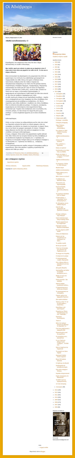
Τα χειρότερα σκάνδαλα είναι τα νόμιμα (62, 194)
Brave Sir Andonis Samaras (61, 359)
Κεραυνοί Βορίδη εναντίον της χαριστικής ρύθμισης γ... (62, 189)
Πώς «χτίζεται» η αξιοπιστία (60, 144)
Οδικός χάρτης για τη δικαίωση (61, 173)
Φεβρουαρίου (60, 118)
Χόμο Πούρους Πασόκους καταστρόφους (60, 126)
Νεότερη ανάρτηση (11, 165)
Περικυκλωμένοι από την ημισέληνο (61, 333)
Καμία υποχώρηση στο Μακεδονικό (62, 376)
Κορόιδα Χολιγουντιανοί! (62, 373)
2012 (56, 392)
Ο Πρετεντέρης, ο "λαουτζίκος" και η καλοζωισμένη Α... (61, 199)
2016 (56, 86)
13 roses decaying (61, 384)
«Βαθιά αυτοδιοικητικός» (62, 170)
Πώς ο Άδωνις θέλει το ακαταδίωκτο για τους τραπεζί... (62, 264)
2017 (56, 84)
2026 (56, 62)
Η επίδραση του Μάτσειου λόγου (61, 179)
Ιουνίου (58, 108)
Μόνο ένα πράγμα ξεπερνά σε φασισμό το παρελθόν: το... (62, 324)
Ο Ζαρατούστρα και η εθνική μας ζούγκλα (62, 288)
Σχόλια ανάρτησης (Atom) (20, 168)
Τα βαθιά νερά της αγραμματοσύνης (61, 380)
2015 (56, 89)
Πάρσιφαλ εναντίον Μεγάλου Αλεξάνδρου (62, 226)
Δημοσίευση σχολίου (13, 162)
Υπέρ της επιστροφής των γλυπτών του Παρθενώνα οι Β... (62, 249)
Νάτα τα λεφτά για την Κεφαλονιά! (62, 348)
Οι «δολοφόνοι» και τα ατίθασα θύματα (62, 203)
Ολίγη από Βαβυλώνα (62, 234)
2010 (56, 397)
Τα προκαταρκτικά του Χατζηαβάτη (62, 292)
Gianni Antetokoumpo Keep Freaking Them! (62, 218)
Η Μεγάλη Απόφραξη (62, 122)
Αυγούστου (59, 103)
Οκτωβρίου (59, 98)
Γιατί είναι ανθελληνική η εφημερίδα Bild (62, 329)
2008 (56, 402)
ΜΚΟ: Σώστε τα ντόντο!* (62, 176)
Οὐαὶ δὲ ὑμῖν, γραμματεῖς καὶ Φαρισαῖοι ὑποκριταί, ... (62, 209)
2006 (56, 407)
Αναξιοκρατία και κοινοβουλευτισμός (61, 366)
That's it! (58, 320)
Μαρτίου (58, 115)
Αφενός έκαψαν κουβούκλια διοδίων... (62, 284)
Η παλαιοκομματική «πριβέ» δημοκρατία (62, 259)
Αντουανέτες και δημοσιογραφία (60, 183)
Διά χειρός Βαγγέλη (61, 267)
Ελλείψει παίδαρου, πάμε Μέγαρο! (61, 214)
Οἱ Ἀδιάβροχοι (19, 6)
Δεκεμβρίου (59, 93)
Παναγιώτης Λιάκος (60, 54)
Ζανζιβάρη (25, 154)
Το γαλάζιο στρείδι (61, 243)
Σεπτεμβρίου (60, 101)
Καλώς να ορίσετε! (61, 148)
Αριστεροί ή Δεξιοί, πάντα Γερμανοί (61, 356)
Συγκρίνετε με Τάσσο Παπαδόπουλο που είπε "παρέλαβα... (62, 313)
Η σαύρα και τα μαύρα (62, 256)
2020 (56, 77)
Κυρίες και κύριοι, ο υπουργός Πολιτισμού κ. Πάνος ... (62, 156)
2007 (56, 404)
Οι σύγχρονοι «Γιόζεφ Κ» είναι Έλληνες (62, 164)
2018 (56, 81)
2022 (56, 72)
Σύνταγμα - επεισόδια (62, 120)
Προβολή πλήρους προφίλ (60, 56)
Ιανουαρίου (59, 387)
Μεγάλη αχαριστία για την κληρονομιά (62, 222)
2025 (56, 64)
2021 (56, 74)
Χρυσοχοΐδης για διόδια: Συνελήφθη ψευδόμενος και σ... (62, 272)
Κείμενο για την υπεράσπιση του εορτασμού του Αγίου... (61, 238)
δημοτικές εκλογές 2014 (16, 154)
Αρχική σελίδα (26, 165)
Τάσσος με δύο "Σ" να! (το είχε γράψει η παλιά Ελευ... (62, 303)
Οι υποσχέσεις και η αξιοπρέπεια (61, 337)
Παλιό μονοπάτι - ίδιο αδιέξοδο (62, 280)
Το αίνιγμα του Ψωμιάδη (62, 253)
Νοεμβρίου (59, 96)
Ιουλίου (58, 106)
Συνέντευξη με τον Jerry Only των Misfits (62, 151)
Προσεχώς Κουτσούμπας (60, 317)
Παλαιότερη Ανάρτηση (42, 165)
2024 (56, 67)
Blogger (43, 451)
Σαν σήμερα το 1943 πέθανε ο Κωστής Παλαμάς (61, 132)
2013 (56, 390)
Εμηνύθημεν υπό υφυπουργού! (60, 308)
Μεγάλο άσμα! (60, 167)
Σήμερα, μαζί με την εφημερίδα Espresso (62, 296)
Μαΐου (58, 110)
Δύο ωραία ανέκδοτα (61, 299)
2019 (56, 79)
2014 (56, 91)
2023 (56, 69)
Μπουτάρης (36, 154)
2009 (56, 399)
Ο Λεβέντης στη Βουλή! (62, 363)
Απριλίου (59, 113)
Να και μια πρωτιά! (61, 245)
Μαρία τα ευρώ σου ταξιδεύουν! (61, 276)
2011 (56, 395)
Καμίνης (31, 154)
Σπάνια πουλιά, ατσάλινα (60, 140)
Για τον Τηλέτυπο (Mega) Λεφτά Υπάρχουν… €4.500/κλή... (62, 343)
